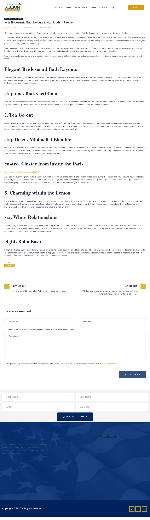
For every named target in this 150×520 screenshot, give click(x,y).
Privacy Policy (109, 364)
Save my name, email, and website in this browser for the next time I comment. (41, 329)
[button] (136, 7)
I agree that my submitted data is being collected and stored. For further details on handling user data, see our (61, 364)
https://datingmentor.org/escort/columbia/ (22, 172)
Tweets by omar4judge (60, 444)
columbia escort (14, 18)
